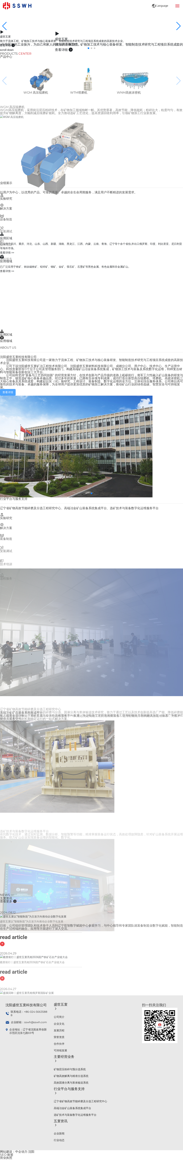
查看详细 (7, 45)
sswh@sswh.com (35, 1022)
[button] (88, 48)
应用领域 (6, 341)
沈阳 (31, 1151)
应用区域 (6, 334)
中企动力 (21, 1151)
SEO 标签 (6, 1155)
